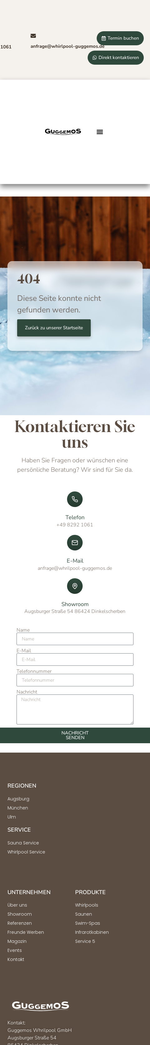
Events (14, 950)
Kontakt (15, 959)
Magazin (17, 941)
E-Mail (24, 650)
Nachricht (27, 691)
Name (23, 630)
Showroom (19, 914)
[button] (100, 132)
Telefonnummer (34, 671)
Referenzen (19, 923)
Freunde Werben (25, 932)
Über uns (17, 905)
